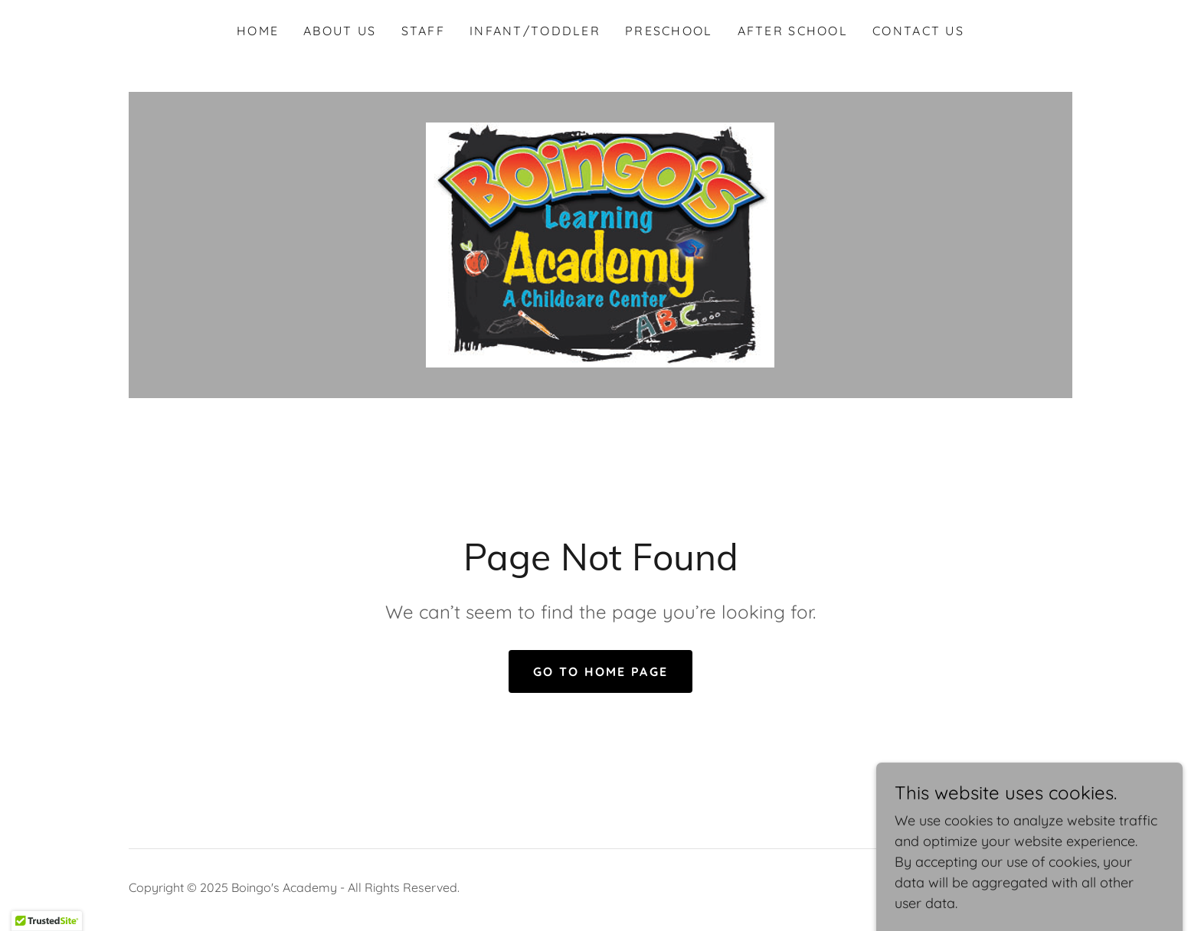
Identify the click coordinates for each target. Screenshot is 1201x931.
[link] (600, 244)
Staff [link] (423, 30)
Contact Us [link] (918, 30)
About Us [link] (339, 30)
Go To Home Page (600, 671)
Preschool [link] (669, 30)
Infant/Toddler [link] (535, 30)
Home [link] (258, 30)
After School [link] (793, 30)
